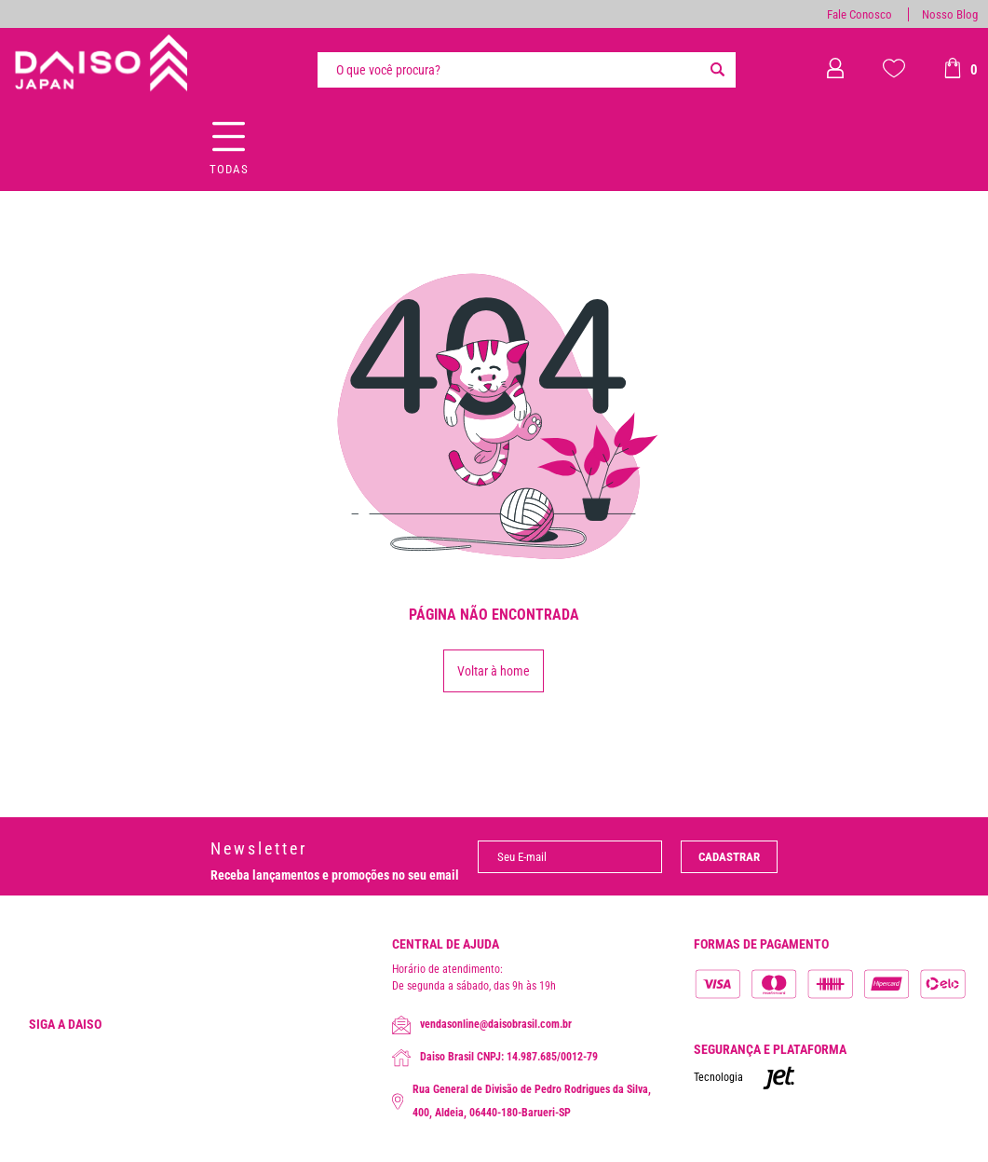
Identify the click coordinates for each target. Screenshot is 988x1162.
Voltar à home (493, 670)
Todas (229, 169)
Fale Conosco (859, 14)
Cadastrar (729, 857)
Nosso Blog (950, 14)
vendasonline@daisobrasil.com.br (482, 1025)
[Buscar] (717, 70)
